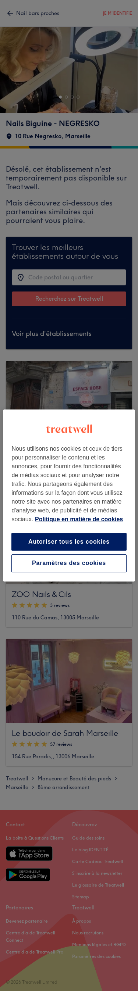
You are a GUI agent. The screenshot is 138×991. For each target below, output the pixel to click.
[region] (68, 495)
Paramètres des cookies (69, 563)
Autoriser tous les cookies (69, 542)
